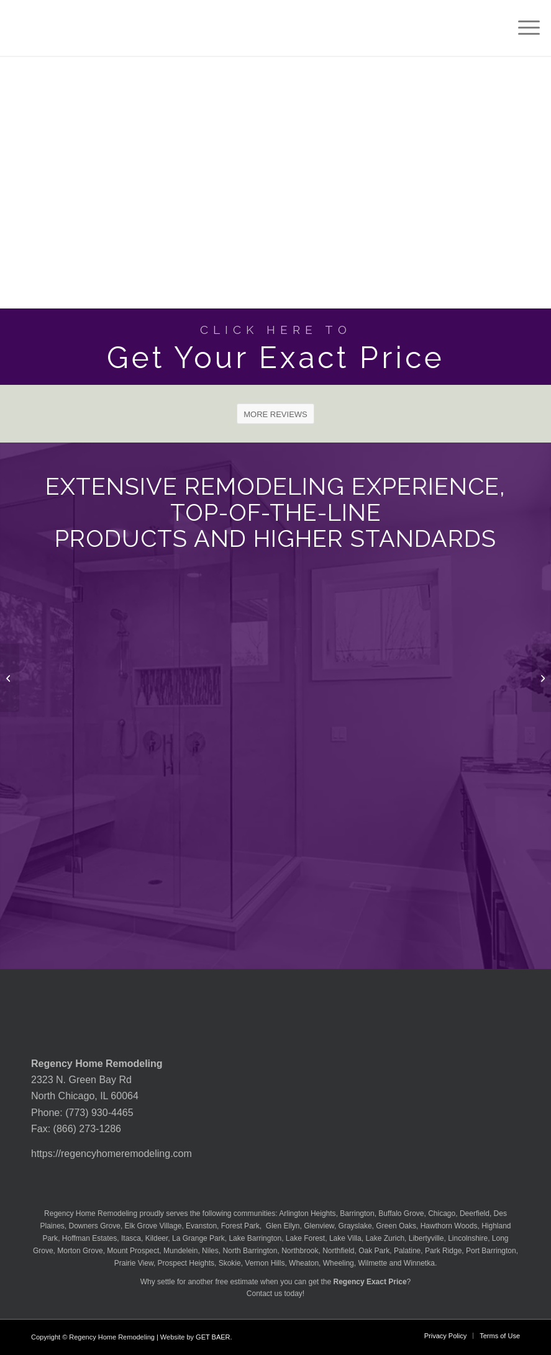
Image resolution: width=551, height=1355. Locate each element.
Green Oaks (396, 1226)
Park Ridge (443, 1250)
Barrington (357, 1213)
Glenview (319, 1226)
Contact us (264, 1293)
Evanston (201, 1226)
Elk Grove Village (153, 1226)
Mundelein (180, 1250)
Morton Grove (79, 1250)
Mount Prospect (133, 1250)
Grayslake (355, 1226)
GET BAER (213, 1337)
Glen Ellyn (281, 1226)
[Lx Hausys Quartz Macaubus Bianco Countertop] (541, 678)
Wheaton (304, 1263)
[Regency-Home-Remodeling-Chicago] (66, 28)
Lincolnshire (468, 1238)
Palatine (407, 1250)
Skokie (230, 1263)
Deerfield (475, 1213)
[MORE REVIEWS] (275, 414)
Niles (210, 1250)
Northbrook (299, 1250)
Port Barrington (491, 1250)
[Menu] (523, 28)
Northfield (338, 1250)
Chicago (441, 1213)
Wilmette (372, 1263)
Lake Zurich (384, 1238)
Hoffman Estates (89, 1238)
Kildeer (156, 1238)
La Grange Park (198, 1238)
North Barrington (249, 1250)
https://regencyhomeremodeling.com (111, 1153)
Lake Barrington (255, 1238)
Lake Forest (305, 1238)
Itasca (131, 1238)
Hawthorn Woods (449, 1226)
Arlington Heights (307, 1213)
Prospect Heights (186, 1263)
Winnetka (419, 1263)
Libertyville (426, 1238)
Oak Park (373, 1250)
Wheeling (338, 1263)
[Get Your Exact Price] (275, 346)
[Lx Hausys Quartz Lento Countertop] (9, 678)
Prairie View (133, 1263)
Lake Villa (345, 1238)
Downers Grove (95, 1226)
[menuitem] (523, 28)
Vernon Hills (265, 1263)
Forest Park (240, 1226)
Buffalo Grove (401, 1213)
